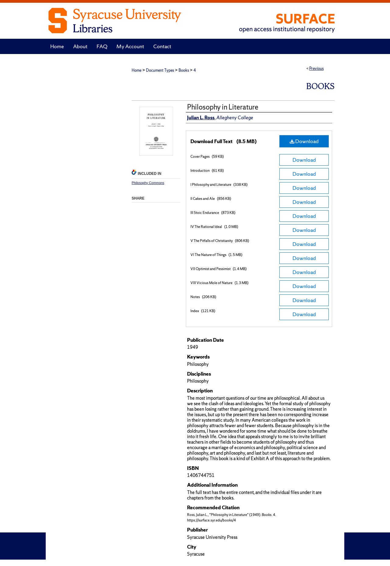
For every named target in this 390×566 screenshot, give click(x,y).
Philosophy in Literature (222, 107)
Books (184, 70)
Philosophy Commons (148, 183)
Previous (316, 68)
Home (136, 70)
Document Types (160, 70)
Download (304, 141)
